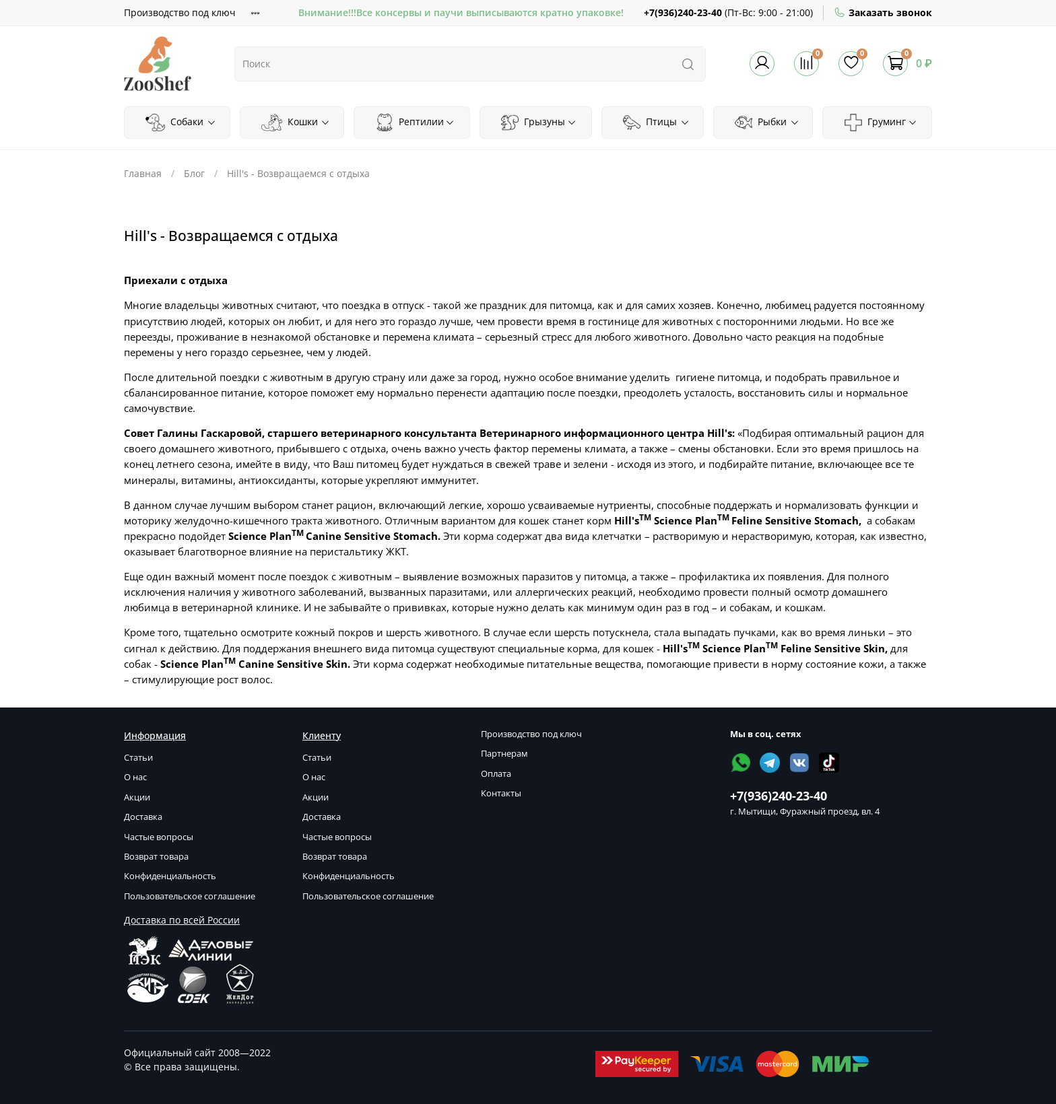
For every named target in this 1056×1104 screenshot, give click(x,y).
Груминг (881, 122)
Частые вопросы (158, 837)
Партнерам (504, 753)
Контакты (501, 793)
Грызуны (538, 122)
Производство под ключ (180, 12)
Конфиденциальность (170, 876)
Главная (143, 173)
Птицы (656, 122)
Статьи (138, 757)
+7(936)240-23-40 (683, 12)
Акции (137, 797)
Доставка (143, 817)
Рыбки (767, 122)
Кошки (295, 122)
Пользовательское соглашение (189, 896)
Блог (194, 173)
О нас (135, 777)
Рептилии (415, 122)
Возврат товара (156, 856)
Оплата (496, 774)
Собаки (180, 122)
